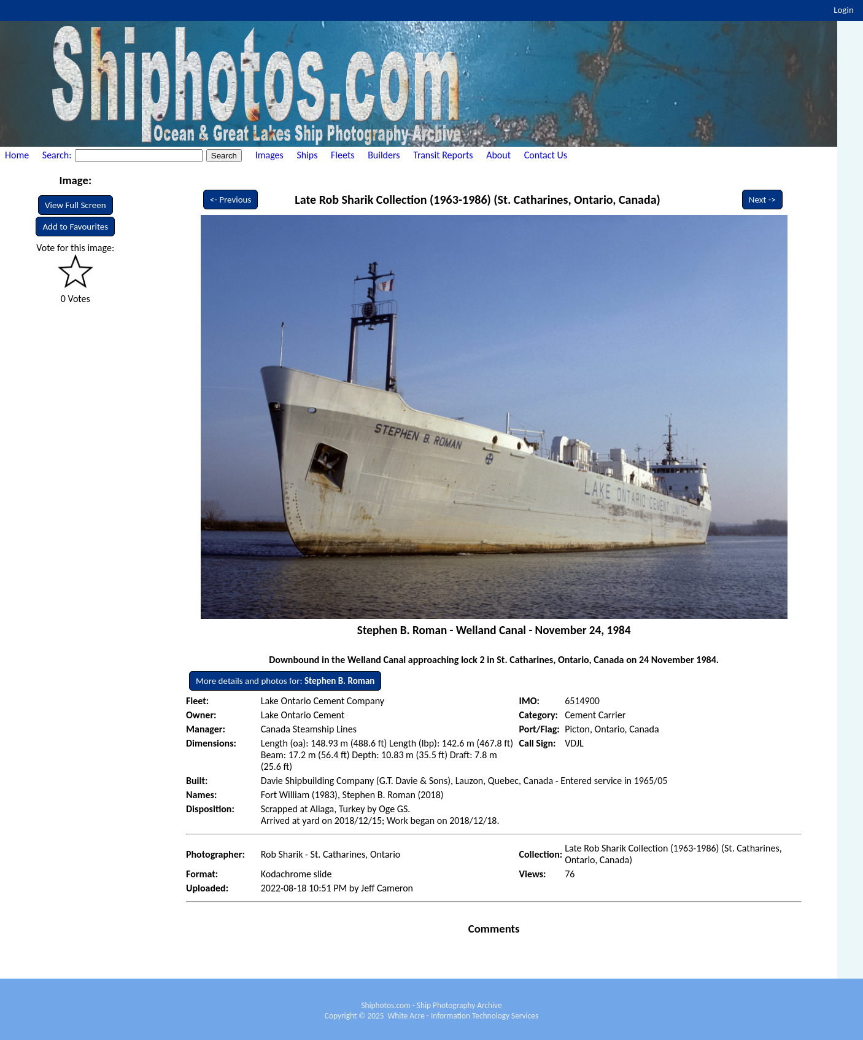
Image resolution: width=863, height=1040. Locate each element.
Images (269, 155)
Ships (306, 155)
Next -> (762, 199)
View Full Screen (75, 205)
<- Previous (231, 199)
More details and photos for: (285, 680)
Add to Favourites (75, 226)
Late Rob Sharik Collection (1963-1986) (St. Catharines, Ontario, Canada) (477, 199)
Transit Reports (443, 155)
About (498, 155)
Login (844, 9)
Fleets (342, 155)
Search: (58, 155)
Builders (384, 155)
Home (17, 155)
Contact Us (545, 155)
